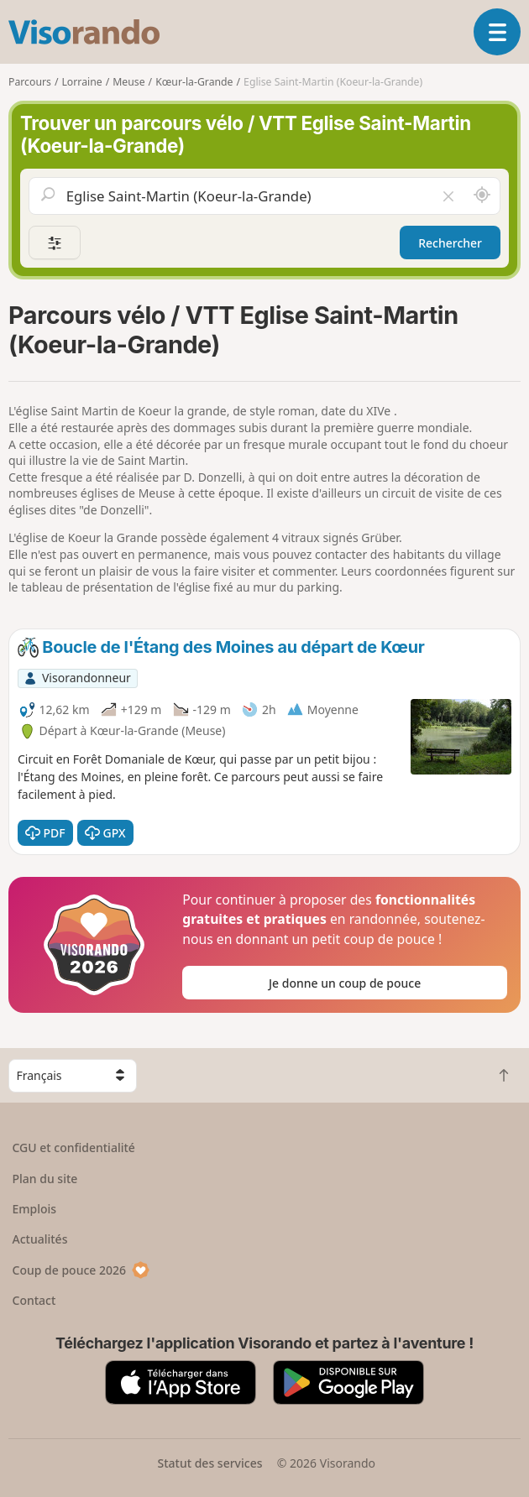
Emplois (35, 1209)
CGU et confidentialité (74, 1147)
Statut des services (209, 1463)
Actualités (40, 1239)
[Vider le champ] (448, 195)
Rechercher (450, 243)
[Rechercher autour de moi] (482, 195)
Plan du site (45, 1179)
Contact (34, 1300)
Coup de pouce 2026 (81, 1270)
